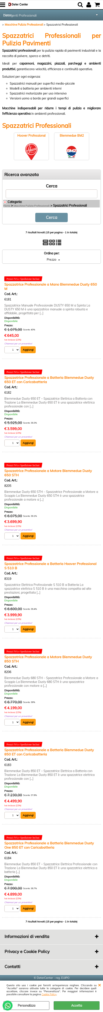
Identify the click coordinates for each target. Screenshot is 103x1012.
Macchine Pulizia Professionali (32, 205)
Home (6, 205)
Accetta (76, 1005)
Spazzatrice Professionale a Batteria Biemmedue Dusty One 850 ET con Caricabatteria (49, 845)
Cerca (51, 186)
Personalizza (26, 1005)
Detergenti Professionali (20, 15)
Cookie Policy (49, 994)
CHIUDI (99, 985)
